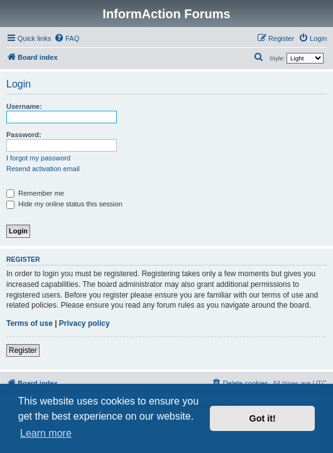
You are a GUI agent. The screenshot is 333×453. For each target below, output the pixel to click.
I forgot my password (38, 158)
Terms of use (29, 323)
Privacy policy (84, 323)
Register (23, 350)
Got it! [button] (262, 418)
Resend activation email (43, 168)
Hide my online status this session (64, 204)
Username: (24, 106)
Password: (23, 134)
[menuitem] (66, 38)
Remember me (35, 193)
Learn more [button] (46, 433)
